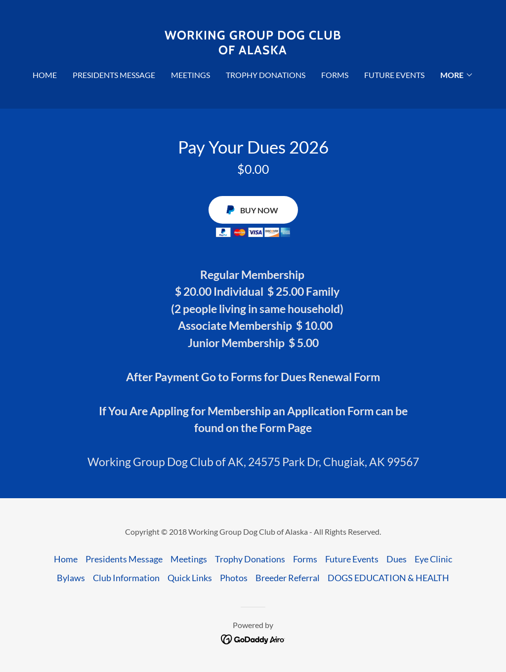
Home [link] (45, 74)
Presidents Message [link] (114, 74)
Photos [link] (234, 577)
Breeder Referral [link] (287, 577)
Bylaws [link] (71, 577)
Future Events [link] (394, 74)
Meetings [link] (190, 74)
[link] (253, 50)
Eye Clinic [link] (433, 558)
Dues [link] (396, 558)
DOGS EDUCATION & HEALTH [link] (388, 577)
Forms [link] (334, 74)
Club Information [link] (126, 577)
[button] (456, 75)
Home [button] (66, 558)
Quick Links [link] (190, 577)
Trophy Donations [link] (265, 74)
